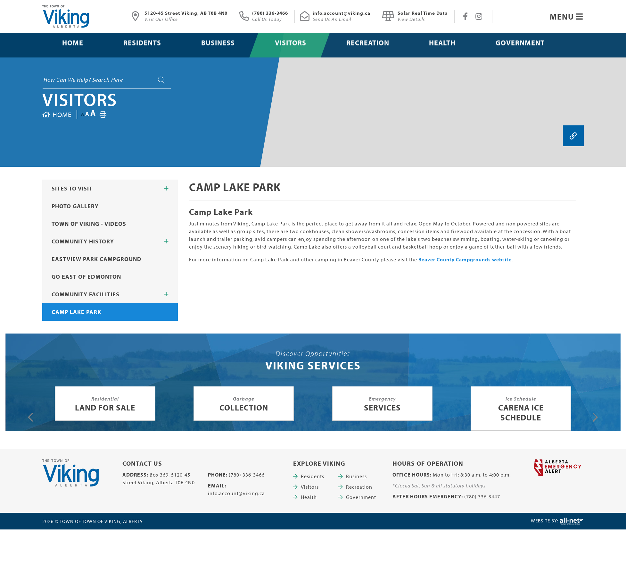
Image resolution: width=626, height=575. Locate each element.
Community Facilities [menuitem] (85, 294)
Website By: (557, 521)
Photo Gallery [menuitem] (75, 206)
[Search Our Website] (107, 80)
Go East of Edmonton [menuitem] (86, 276)
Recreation (359, 487)
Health (309, 497)
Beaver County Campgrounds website (465, 259)
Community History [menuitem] (83, 241)
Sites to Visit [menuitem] (72, 188)
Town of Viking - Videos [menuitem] (89, 223)
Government (361, 497)
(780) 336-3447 (482, 496)
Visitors (79, 99)
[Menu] (567, 16)
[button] (166, 189)
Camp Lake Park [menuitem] (76, 312)
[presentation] (30, 417)
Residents (312, 476)
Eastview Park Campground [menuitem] (97, 259)
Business (356, 476)
